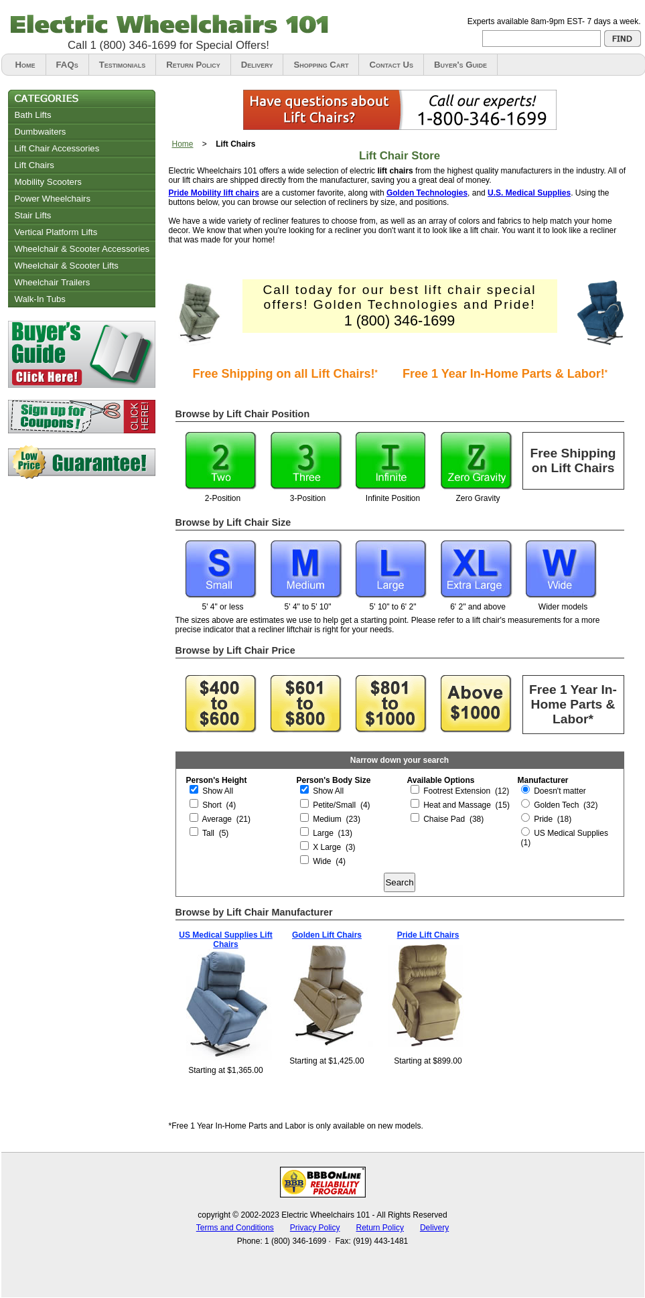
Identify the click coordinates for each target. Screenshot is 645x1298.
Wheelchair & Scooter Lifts (67, 266)
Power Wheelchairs (53, 199)
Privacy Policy (315, 1227)
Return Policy (193, 65)
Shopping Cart (320, 65)
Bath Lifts (33, 115)
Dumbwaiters (40, 132)
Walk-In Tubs (40, 299)
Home (25, 65)
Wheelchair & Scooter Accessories (82, 249)
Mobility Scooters (48, 182)
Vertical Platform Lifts (56, 232)
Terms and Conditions (235, 1227)
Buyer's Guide (460, 65)
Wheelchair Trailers (52, 282)
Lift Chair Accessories (57, 148)
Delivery (257, 65)
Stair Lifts (33, 215)
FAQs (67, 65)
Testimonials (122, 65)
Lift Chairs (34, 165)
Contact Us (391, 65)
